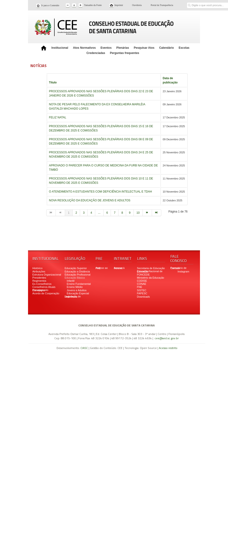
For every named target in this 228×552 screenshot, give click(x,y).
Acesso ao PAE (101, 268)
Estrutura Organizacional (46, 274)
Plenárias (122, 47)
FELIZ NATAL (57, 117)
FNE (139, 287)
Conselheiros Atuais (43, 287)
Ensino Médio (75, 287)
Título (53, 82)
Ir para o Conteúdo (50, 5)
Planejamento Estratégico (40, 290)
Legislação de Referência (73, 296)
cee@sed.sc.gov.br (167, 338)
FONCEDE (143, 274)
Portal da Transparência (162, 5)
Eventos (106, 47)
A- (68, 5)
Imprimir (118, 5)
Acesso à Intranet (119, 268)
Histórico (37, 268)
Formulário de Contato (178, 268)
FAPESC (142, 293)
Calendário (166, 47)
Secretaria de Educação (151, 268)
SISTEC (142, 290)
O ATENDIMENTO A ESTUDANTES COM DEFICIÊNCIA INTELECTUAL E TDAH (100, 191)
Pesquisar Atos (144, 47)
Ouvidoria (137, 5)
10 (138, 212)
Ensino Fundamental (79, 283)
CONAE (141, 283)
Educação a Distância (77, 271)
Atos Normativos (84, 47)
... (99, 212)
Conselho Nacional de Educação (150, 271)
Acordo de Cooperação (45, 293)
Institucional (59, 47)
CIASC (84, 348)
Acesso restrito (168, 348)
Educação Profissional (77, 274)
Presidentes (39, 277)
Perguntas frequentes (124, 53)
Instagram (183, 271)
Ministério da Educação (150, 277)
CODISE (142, 280)
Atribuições (38, 271)
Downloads (143, 296)
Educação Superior (76, 268)
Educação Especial (78, 293)
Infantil (70, 280)
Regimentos (39, 280)
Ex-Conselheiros (42, 283)
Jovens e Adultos (76, 290)
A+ (81, 5)
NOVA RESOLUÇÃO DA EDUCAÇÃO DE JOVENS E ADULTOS (89, 200)
